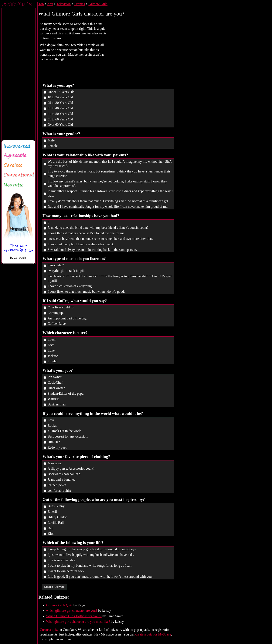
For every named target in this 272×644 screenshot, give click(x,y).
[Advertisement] (145, 49)
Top (41, 4)
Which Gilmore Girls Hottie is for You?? (74, 616)
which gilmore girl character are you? (71, 610)
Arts (50, 4)
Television (64, 4)
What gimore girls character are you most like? (78, 621)
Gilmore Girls (97, 4)
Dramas (79, 4)
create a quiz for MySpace (153, 634)
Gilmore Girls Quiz (59, 605)
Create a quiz (49, 629)
